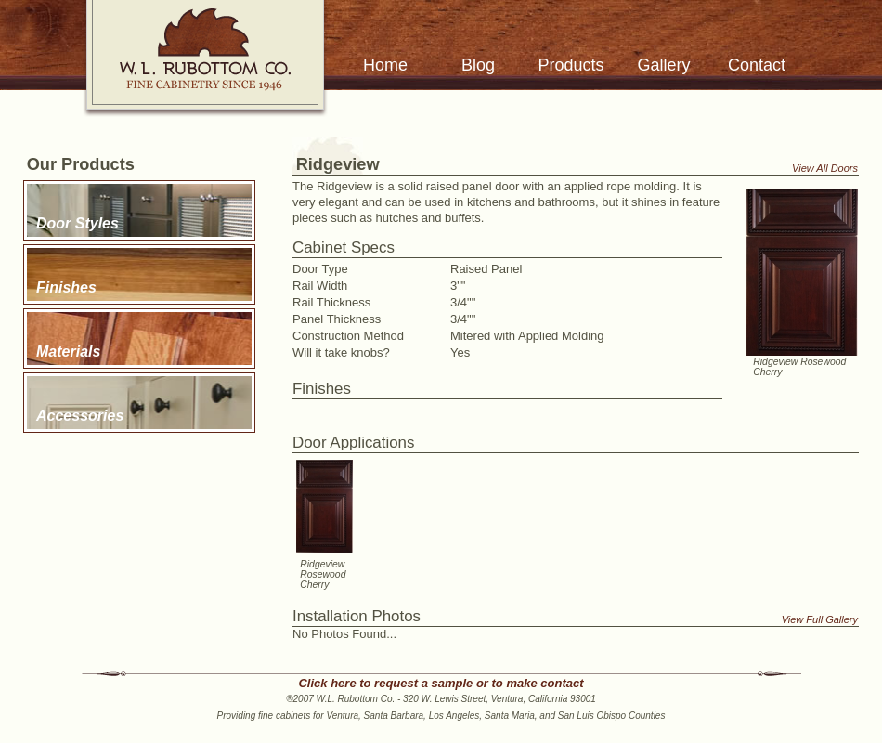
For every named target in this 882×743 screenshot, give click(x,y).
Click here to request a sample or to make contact (440, 683)
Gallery (663, 65)
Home (385, 65)
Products (570, 65)
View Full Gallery (820, 619)
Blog (478, 65)
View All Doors (825, 168)
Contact (756, 65)
